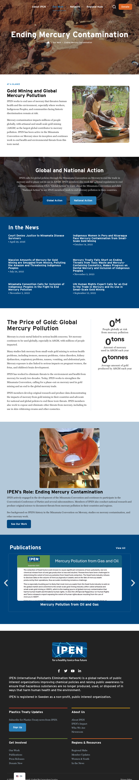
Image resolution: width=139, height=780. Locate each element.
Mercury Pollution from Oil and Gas (69, 604)
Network (76, 6)
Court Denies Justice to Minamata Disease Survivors (36, 237)
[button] (5, 582)
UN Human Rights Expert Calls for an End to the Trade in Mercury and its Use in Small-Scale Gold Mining (100, 287)
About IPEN (40, 6)
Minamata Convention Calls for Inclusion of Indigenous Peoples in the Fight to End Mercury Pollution (36, 287)
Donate (125, 6)
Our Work (60, 6)
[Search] (114, 7)
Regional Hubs (97, 6)
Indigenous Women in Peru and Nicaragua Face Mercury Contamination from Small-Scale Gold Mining (100, 238)
